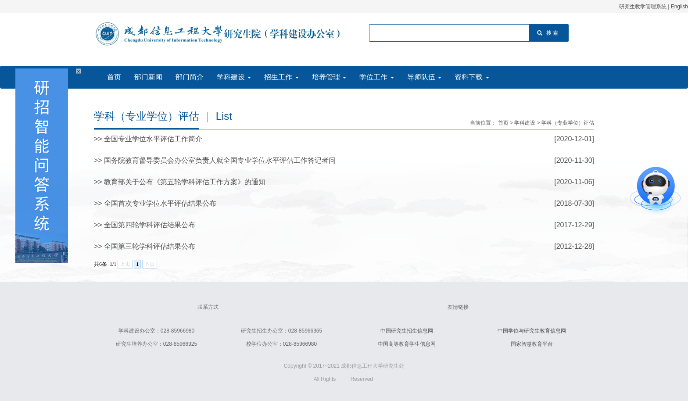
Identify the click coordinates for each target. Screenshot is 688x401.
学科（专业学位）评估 (567, 123)
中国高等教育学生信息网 (407, 344)
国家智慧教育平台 (532, 344)
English (679, 7)
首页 (503, 123)
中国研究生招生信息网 (406, 331)
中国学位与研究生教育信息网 (532, 331)
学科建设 (524, 123)
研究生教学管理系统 (642, 7)
